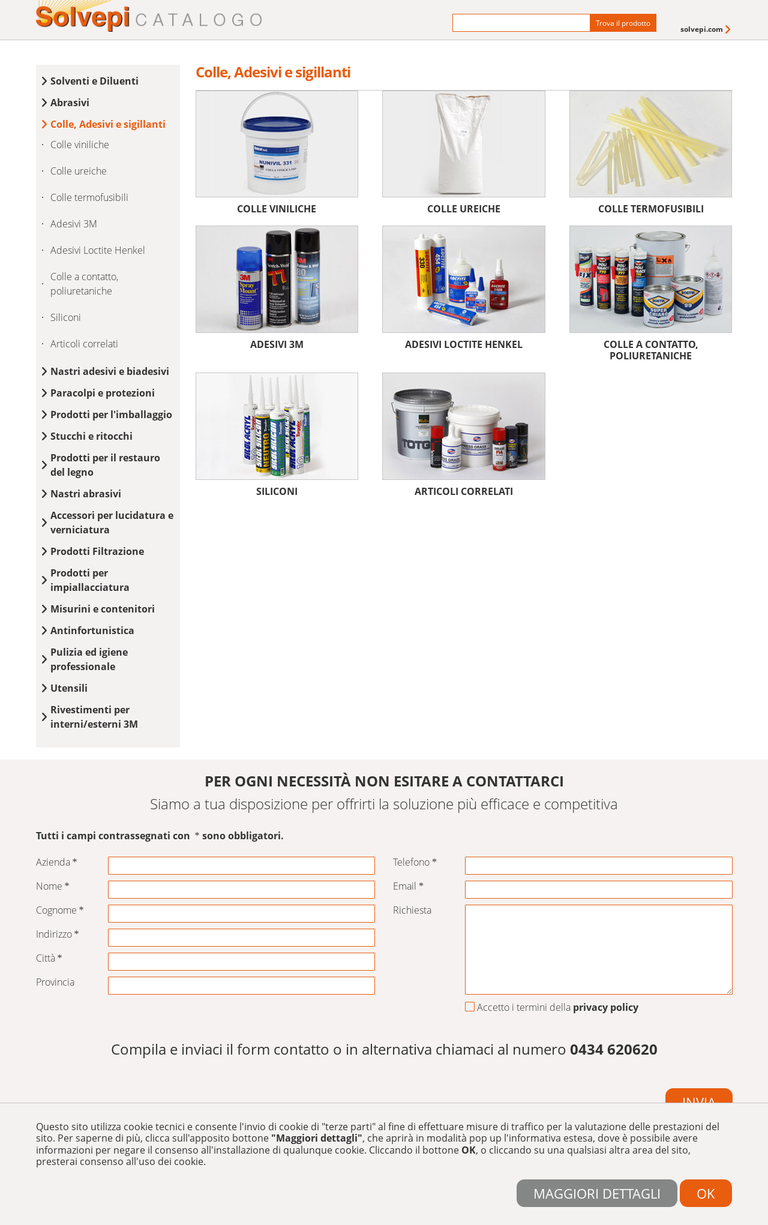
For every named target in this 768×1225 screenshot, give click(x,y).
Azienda (56, 862)
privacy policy (605, 1007)
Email (408, 886)
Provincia (55, 982)
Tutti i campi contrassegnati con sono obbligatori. (160, 836)
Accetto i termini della (551, 1008)
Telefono (415, 862)
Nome (53, 886)
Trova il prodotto (623, 23)
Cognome (60, 910)
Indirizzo (57, 934)
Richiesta (412, 910)
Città (49, 958)
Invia (699, 1102)
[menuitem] (706, 29)
